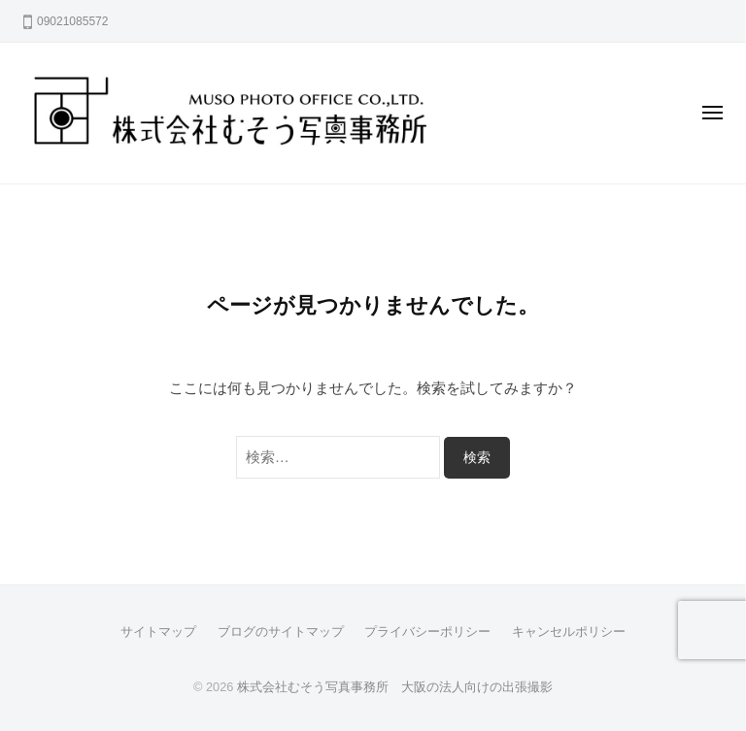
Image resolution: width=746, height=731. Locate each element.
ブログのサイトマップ (281, 631)
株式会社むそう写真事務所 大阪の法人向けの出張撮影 (395, 687)
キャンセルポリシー (569, 631)
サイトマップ (158, 631)
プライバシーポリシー (427, 631)
